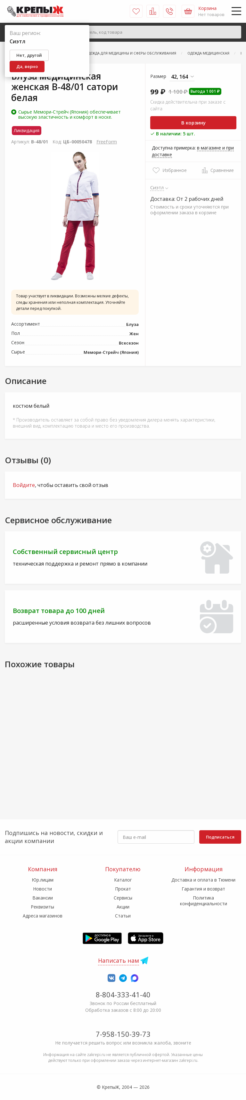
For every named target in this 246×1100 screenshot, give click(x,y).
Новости (42, 889)
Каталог (123, 880)
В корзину (193, 122)
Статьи (123, 916)
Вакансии (42, 898)
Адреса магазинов (42, 916)
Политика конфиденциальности (203, 901)
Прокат (123, 889)
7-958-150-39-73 (123, 1034)
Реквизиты (42, 907)
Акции (123, 907)
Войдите (24, 485)
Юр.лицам (42, 880)
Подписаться (220, 837)
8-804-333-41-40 (123, 994)
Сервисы (123, 898)
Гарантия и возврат (203, 889)
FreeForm (106, 142)
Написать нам (118, 960)
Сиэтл (157, 187)
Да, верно (27, 66)
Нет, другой (29, 55)
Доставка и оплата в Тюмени (203, 880)
